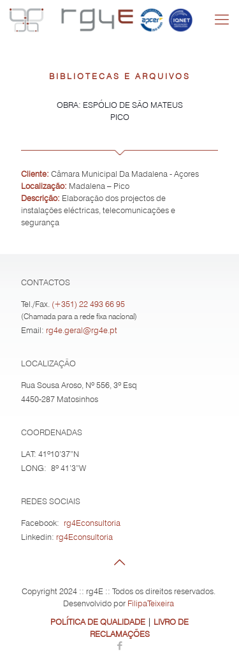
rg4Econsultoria (92, 523)
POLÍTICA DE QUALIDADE (97, 621)
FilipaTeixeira (150, 603)
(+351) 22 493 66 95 (88, 304)
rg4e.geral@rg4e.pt (81, 330)
